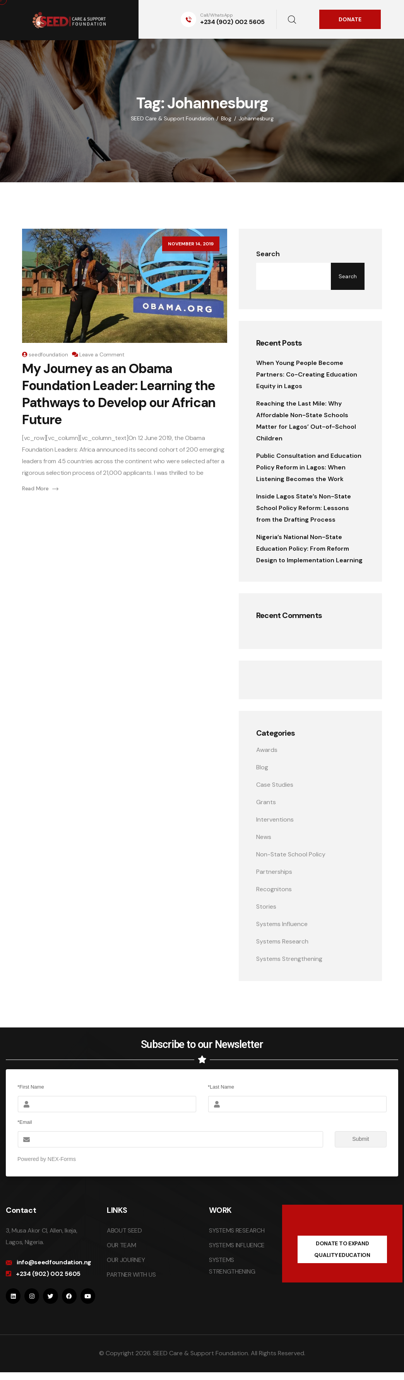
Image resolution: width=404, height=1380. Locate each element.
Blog (262, 767)
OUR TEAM (121, 1245)
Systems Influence (282, 924)
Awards (266, 750)
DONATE (350, 19)
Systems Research (282, 941)
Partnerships (274, 872)
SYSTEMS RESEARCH (236, 1230)
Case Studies (274, 785)
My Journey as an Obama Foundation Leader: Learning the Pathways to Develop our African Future (119, 394)
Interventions (275, 819)
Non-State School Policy (290, 854)
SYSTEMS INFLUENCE (237, 1245)
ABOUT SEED (124, 1230)
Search (268, 254)
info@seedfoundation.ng (54, 1262)
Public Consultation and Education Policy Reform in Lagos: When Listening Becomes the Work (308, 467)
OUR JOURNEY (126, 1260)
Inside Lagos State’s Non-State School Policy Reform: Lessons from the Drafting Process (303, 508)
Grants (266, 802)
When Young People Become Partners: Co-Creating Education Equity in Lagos (306, 374)
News (263, 837)
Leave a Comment (102, 354)
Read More (40, 488)
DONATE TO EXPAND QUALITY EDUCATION (342, 1249)
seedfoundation (48, 354)
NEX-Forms (62, 1159)
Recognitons (274, 889)
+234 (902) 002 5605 (232, 22)
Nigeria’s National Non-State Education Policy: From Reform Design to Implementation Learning (309, 548)
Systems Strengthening (289, 959)
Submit (352, 1139)
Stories (266, 906)
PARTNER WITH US (131, 1274)
